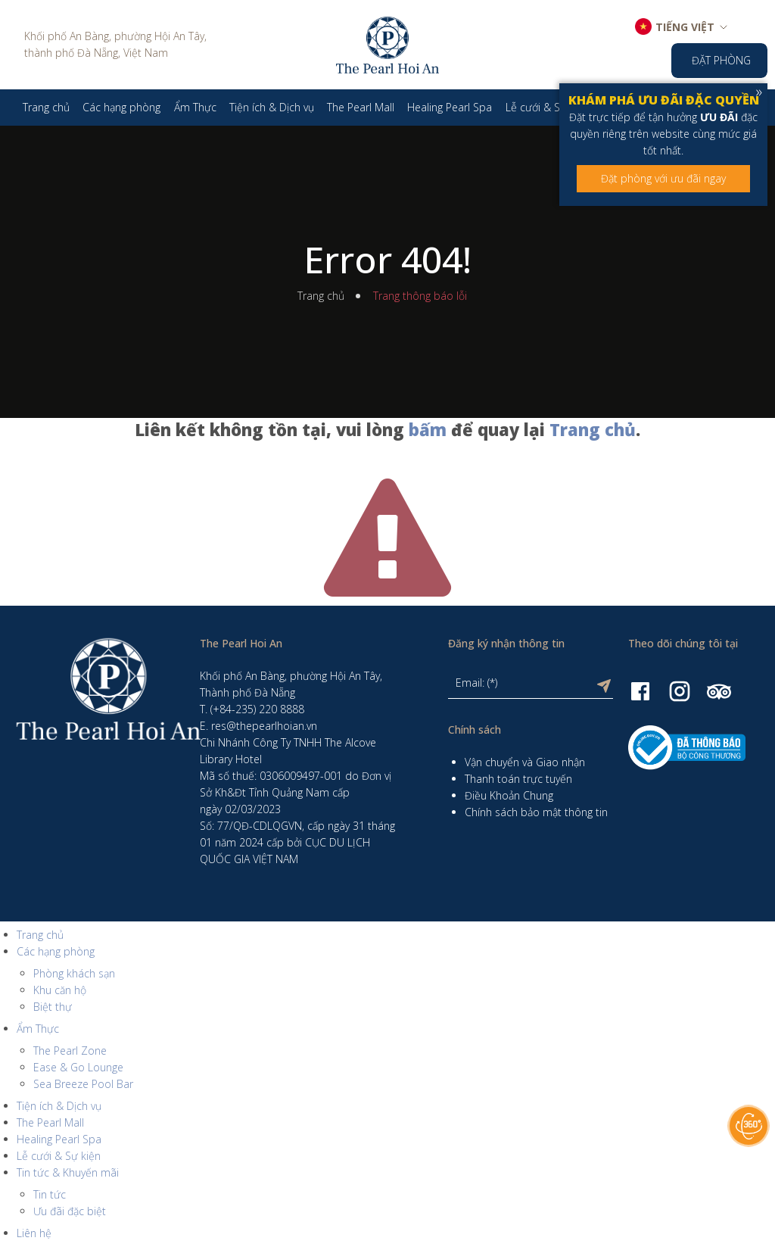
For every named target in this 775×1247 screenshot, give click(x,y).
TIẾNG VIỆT (684, 27)
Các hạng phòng (56, 951)
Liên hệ (34, 1233)
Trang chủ (320, 295)
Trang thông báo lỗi (420, 295)
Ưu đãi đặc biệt (69, 1211)
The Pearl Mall (50, 1122)
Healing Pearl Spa (59, 1139)
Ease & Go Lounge (78, 1067)
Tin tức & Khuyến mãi (68, 1172)
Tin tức (49, 1194)
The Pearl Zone (70, 1050)
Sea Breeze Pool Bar (83, 1084)
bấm (428, 429)
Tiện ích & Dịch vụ (59, 1106)
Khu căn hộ (59, 990)
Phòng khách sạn (74, 973)
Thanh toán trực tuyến (518, 779)
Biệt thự (52, 1006)
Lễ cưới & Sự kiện (59, 1156)
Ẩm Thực (38, 1028)
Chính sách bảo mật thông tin (536, 812)
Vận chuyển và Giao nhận (525, 762)
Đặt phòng (721, 60)
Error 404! (387, 259)
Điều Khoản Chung (509, 795)
